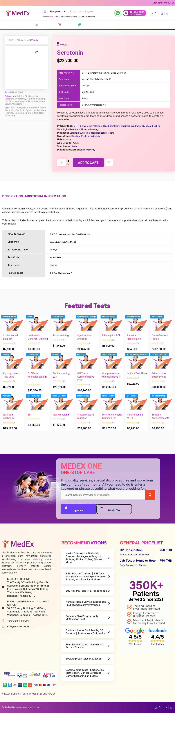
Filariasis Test (61, 320)
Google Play (112, 529)
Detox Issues (160, 320)
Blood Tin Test (37, 407)
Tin (32, 421)
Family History (86, 407)
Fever (33, 320)
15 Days (54, 249)
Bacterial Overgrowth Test (140, 364)
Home (10, 40)
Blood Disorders (62, 407)
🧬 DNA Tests (67, 24)
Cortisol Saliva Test (162, 364)
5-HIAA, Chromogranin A (64, 272)
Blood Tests (65, 17)
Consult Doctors (107, 24)
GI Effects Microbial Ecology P (36, 381)
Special (54, 264)
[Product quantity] (61, 162)
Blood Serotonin (116, 125)
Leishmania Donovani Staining (37, 337)
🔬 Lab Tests (36, 24)
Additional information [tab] (50, 196)
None (42, 95)
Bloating (83, 364)
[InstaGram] (162, 13)
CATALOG (18, 24)
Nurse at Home (134, 24)
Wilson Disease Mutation (85, 425)
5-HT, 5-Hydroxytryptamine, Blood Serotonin (76, 233)
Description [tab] (12, 196)
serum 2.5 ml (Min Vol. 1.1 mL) (67, 241)
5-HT (13, 102)
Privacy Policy (10, 715)
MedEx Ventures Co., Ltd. (30, 728)
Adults (20, 90)
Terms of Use (29, 715)
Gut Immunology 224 (62, 381)
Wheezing (17, 98)
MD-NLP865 (57, 256)
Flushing (40, 93)
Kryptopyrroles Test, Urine (12, 381)
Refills (122, 24)
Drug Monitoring (161, 407)
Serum (20, 40)
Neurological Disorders (26, 95)
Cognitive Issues (112, 364)
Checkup (73, 17)
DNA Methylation (88, 17)
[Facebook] (152, 13)
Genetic (57, 17)
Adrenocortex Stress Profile (161, 381)
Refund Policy (47, 715)
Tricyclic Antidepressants (162, 425)
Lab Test (9, 95)
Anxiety (9, 364)
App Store (74, 530)
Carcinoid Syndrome (15, 93)
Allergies (9, 407)
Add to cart (88, 162)
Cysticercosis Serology (89, 320)
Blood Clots (135, 407)
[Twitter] (157, 13)
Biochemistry (31, 90)
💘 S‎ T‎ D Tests (52, 24)
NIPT (79, 17)
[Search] (150, 515)
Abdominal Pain (12, 320)
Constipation (36, 364)
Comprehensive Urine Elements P (112, 381)
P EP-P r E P (80, 24)
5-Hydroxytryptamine (28, 102)
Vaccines (91, 24)
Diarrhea (30, 93)
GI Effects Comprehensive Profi (87, 381)
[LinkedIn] (167, 13)
